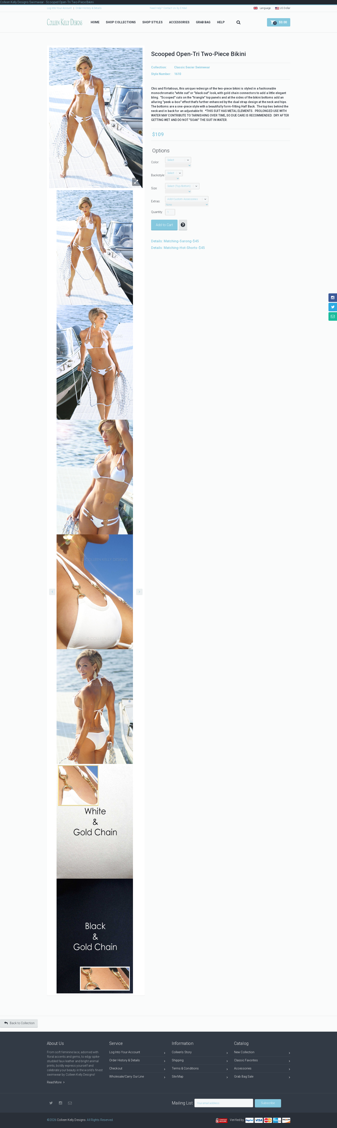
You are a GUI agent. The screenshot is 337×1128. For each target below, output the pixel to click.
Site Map (200, 1077)
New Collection (262, 1052)
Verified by (237, 1120)
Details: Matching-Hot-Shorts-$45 (178, 248)
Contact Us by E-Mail (175, 8)
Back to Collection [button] (19, 1023)
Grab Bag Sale (262, 1077)
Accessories (262, 1069)
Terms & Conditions (200, 1069)
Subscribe (268, 1103)
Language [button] (262, 8)
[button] (278, 22)
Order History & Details (89, 8)
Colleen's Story (200, 1052)
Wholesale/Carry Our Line (137, 1077)
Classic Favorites (262, 1061)
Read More (55, 1082)
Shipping (200, 1061)
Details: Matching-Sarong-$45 (175, 241)
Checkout (137, 1069)
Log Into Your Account (59, 8)
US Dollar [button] (282, 8)
